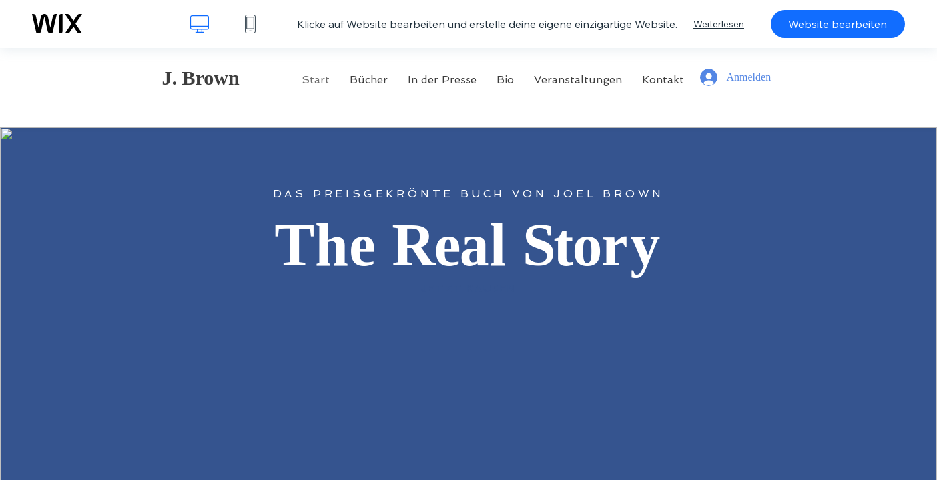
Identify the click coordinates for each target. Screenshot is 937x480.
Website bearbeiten (837, 24)
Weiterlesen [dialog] (718, 24)
